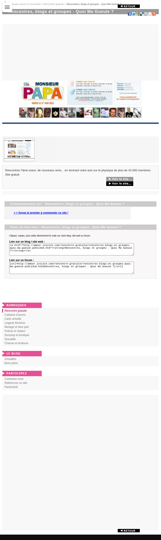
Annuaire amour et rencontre (25, 4)
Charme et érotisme (16, 348)
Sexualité (10, 344)
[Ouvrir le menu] (7, 7)
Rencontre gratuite (54, 4)
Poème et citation (15, 336)
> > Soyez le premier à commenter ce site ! (41, 212)
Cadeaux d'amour (15, 320)
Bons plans (11, 368)
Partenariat (11, 392)
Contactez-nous (14, 384)
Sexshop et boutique (17, 340)
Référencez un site (16, 388)
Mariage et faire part (17, 332)
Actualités (10, 364)
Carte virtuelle (13, 324)
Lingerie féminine (15, 328)
